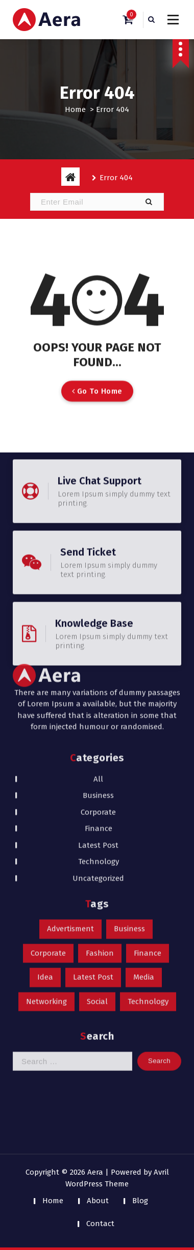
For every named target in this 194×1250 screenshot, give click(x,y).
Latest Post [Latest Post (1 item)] (93, 821)
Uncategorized (98, 722)
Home (75, 109)
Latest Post (98, 689)
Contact (100, 1223)
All (98, 623)
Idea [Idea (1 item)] (45, 821)
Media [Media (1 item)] (143, 821)
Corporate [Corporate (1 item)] (48, 797)
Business (98, 639)
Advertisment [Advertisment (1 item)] (70, 773)
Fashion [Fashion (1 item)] (100, 797)
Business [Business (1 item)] (129, 773)
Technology (98, 706)
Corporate (98, 656)
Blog (140, 1200)
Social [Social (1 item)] (97, 845)
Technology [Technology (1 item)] (148, 845)
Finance (98, 672)
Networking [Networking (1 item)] (46, 845)
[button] (148, 202)
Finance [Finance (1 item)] (147, 797)
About (98, 1200)
